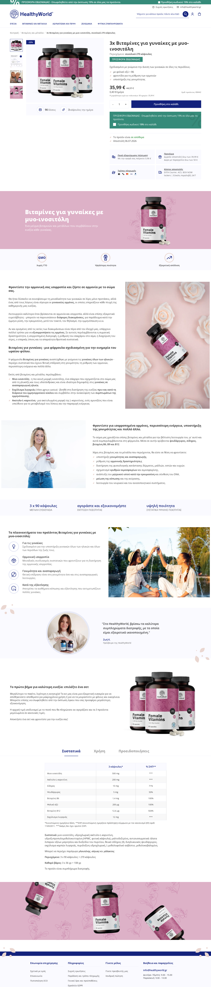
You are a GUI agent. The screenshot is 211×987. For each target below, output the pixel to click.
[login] (192, 14)
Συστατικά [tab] (71, 751)
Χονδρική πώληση (114, 976)
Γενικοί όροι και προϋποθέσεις (82, 980)
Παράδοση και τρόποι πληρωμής (83, 976)
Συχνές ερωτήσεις (162, 7)
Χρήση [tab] (99, 751)
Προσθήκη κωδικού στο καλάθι (181, 2)
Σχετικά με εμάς (38, 971)
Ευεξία (13, 23)
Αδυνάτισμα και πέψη (64, 23)
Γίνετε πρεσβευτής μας (117, 971)
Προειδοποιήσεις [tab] (134, 751)
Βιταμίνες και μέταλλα (34, 23)
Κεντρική (14, 32)
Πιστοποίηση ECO (39, 980)
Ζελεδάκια (86, 23)
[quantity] (119, 104)
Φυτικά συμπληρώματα (110, 23)
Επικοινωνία (36, 976)
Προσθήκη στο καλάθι (166, 104)
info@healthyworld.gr (189, 7)
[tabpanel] (105, 813)
